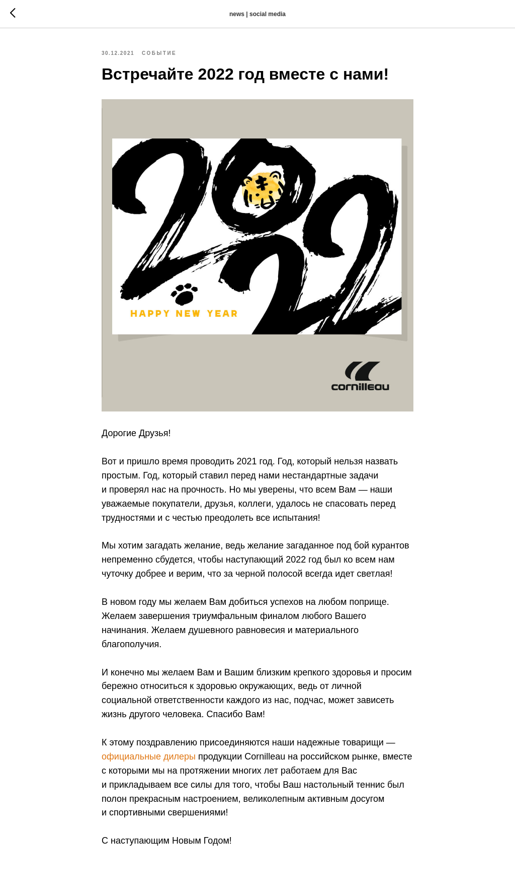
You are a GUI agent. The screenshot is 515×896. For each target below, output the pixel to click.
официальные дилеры (149, 756)
